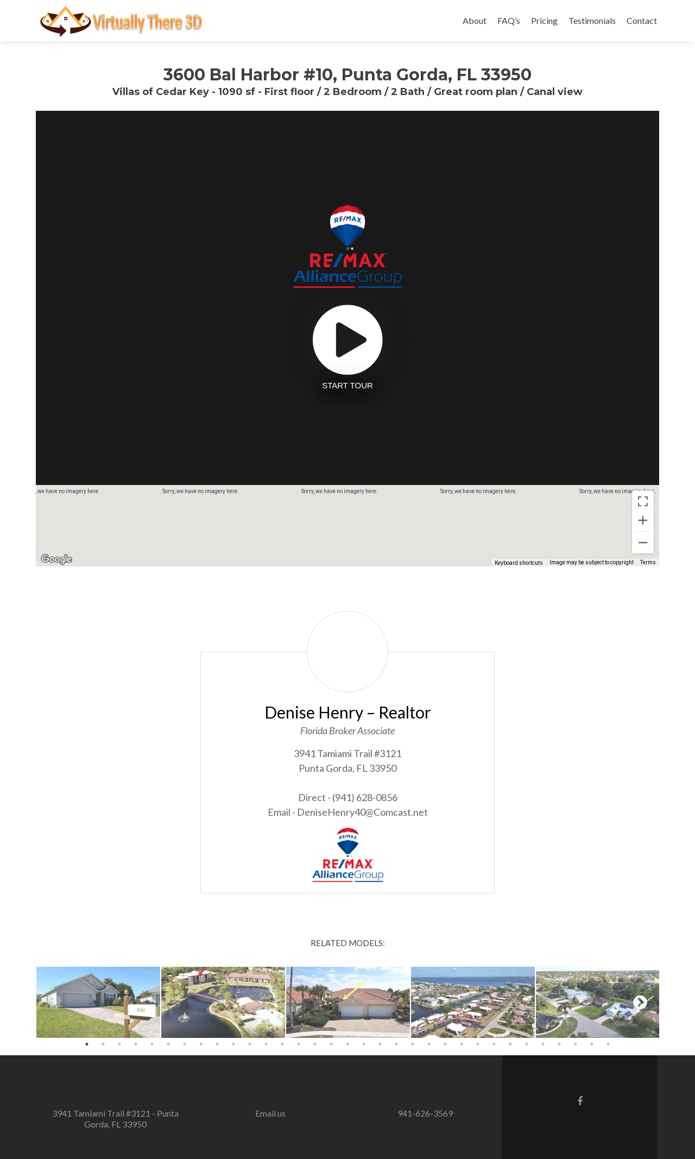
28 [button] (526, 1044)
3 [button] (119, 1044)
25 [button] (477, 1044)
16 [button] (331, 1044)
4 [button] (135, 1044)
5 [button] (152, 1044)
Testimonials (592, 20)
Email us (270, 1113)
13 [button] (282, 1044)
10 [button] (233, 1044)
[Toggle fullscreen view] (643, 501)
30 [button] (559, 1044)
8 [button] (200, 1044)
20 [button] (396, 1044)
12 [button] (266, 1044)
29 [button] (543, 1044)
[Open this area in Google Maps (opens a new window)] (56, 559)
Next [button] (640, 1002)
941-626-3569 (425, 1113)
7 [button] (184, 1044)
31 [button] (575, 1044)
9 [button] (217, 1044)
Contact (642, 20)
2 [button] (103, 1044)
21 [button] (412, 1044)
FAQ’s (508, 20)
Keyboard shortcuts (519, 563)
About (474, 20)
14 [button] (298, 1044)
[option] (98, 1002)
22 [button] (429, 1044)
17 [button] (347, 1044)
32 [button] (591, 1044)
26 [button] (494, 1044)
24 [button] (461, 1044)
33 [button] (608, 1044)
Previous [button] (55, 1002)
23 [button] (445, 1044)
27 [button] (510, 1044)
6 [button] (168, 1044)
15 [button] (314, 1044)
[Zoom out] (643, 542)
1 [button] (86, 1044)
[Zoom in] (643, 520)
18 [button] (363, 1044)
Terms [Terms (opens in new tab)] (648, 562)
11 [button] (249, 1044)
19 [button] (380, 1044)
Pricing (544, 20)
